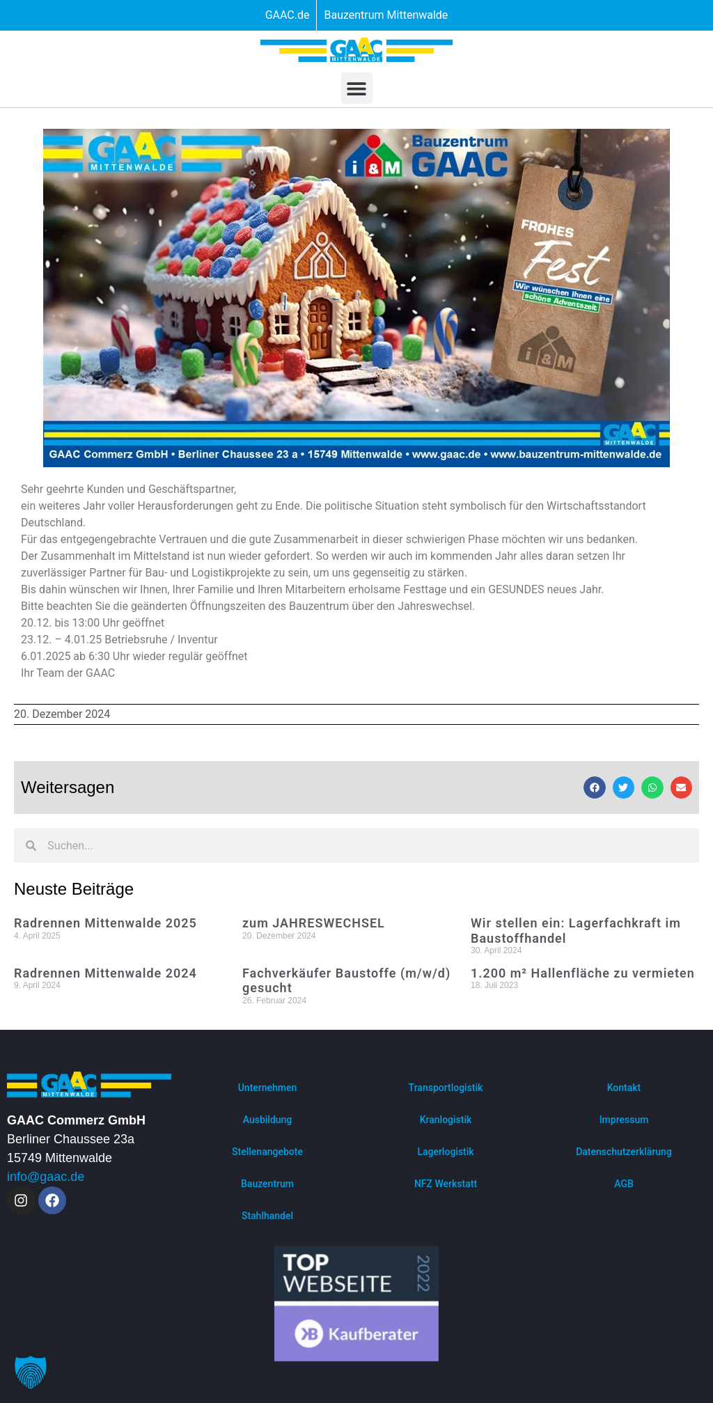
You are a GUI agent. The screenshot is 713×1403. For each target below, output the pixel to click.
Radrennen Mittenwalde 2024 (105, 973)
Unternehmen (267, 1087)
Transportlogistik (446, 1087)
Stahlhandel (267, 1215)
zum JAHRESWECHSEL (313, 923)
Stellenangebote (267, 1151)
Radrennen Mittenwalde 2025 (105, 923)
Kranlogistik (446, 1119)
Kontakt (624, 1087)
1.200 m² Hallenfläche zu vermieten (583, 973)
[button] (357, 88)
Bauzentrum (267, 1183)
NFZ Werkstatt (445, 1183)
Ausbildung (267, 1119)
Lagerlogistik (445, 1151)
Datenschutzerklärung (624, 1151)
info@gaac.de (45, 1177)
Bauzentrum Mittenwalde (386, 15)
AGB (624, 1183)
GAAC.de (287, 15)
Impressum (624, 1119)
